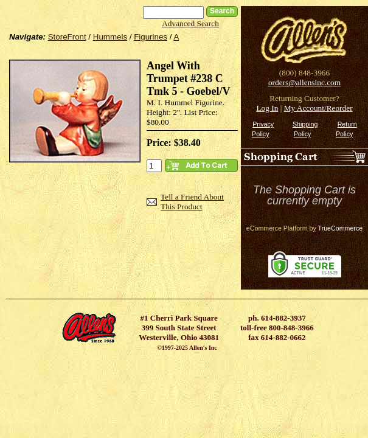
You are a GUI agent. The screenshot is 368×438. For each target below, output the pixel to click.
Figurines (150, 36)
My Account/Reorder (318, 108)
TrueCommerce (340, 228)
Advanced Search (190, 23)
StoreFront (67, 36)
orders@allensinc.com (304, 82)
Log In (267, 108)
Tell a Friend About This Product (192, 201)
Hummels (110, 36)
